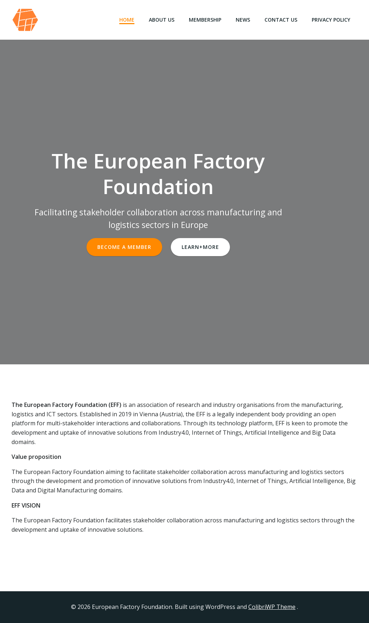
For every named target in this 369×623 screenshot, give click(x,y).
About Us (161, 19)
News (243, 19)
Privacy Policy (331, 19)
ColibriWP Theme (271, 607)
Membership (205, 19)
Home (126, 19)
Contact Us (280, 19)
